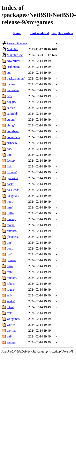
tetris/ (10, 307)
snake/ (11, 301)
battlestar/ (13, 90)
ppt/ (9, 254)
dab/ (9, 148)
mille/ (10, 213)
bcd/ (9, 96)
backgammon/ (16, 78)
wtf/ (9, 336)
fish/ (9, 166)
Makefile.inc (15, 55)
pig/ (9, 242)
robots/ (11, 283)
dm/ (9, 154)
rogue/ (11, 289)
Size (54, 33)
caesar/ (11, 107)
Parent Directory (17, 43)
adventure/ (13, 61)
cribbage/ (13, 143)
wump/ (11, 342)
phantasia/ (13, 236)
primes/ (11, 260)
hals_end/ (13, 190)
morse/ (11, 225)
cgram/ (11, 119)
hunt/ (10, 201)
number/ (12, 231)
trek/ (9, 313)
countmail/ (13, 137)
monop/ (11, 219)
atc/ (9, 72)
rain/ (9, 272)
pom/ (10, 248)
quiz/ (10, 266)
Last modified (39, 33)
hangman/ (13, 195)
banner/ (11, 84)
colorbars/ (13, 131)
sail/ (9, 295)
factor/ (11, 160)
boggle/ (11, 102)
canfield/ (12, 113)
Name (17, 33)
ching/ (11, 125)
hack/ (10, 184)
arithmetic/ (13, 66)
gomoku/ (12, 178)
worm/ (11, 324)
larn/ (9, 207)
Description (65, 33)
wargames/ (13, 318)
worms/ (11, 330)
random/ (12, 277)
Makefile (12, 49)
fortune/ (12, 172)
